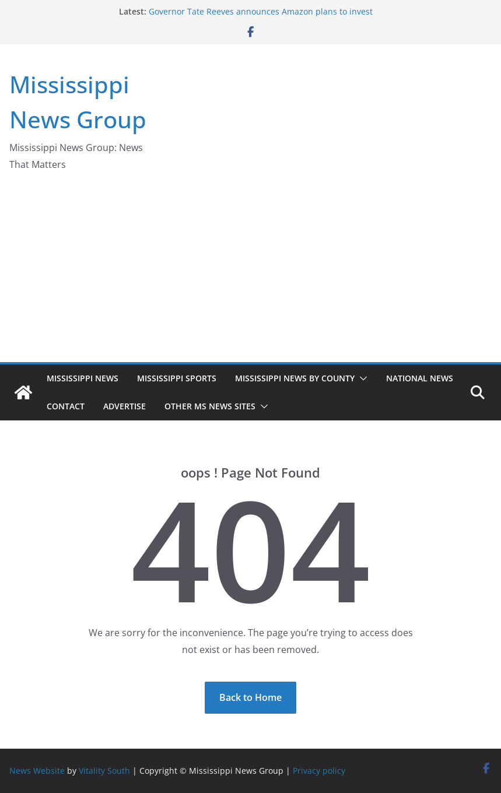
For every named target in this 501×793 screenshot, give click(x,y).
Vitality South (104, 770)
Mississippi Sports (176, 378)
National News (419, 378)
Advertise (124, 406)
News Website (37, 770)
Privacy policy (319, 770)
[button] (361, 378)
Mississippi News (82, 378)
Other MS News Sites (209, 406)
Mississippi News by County (295, 378)
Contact (66, 406)
